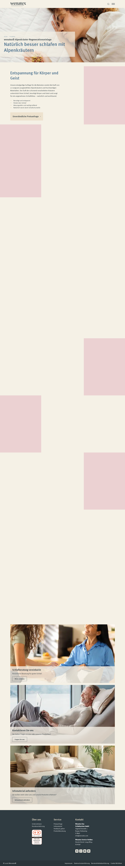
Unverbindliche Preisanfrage (28, 117)
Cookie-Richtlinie (116, 863)
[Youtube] (84, 851)
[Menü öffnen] (113, 4)
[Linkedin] (88, 851)
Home (6, 37)
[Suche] (108, 4)
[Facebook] (76, 851)
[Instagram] (80, 851)
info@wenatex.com (81, 835)
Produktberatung (60, 831)
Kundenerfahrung (38, 826)
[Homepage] (18, 4)
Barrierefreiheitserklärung (100, 863)
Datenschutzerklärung (82, 863)
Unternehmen (37, 824)
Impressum (68, 863)
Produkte (12, 37)
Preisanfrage (58, 824)
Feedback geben (59, 828)
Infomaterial (58, 826)
